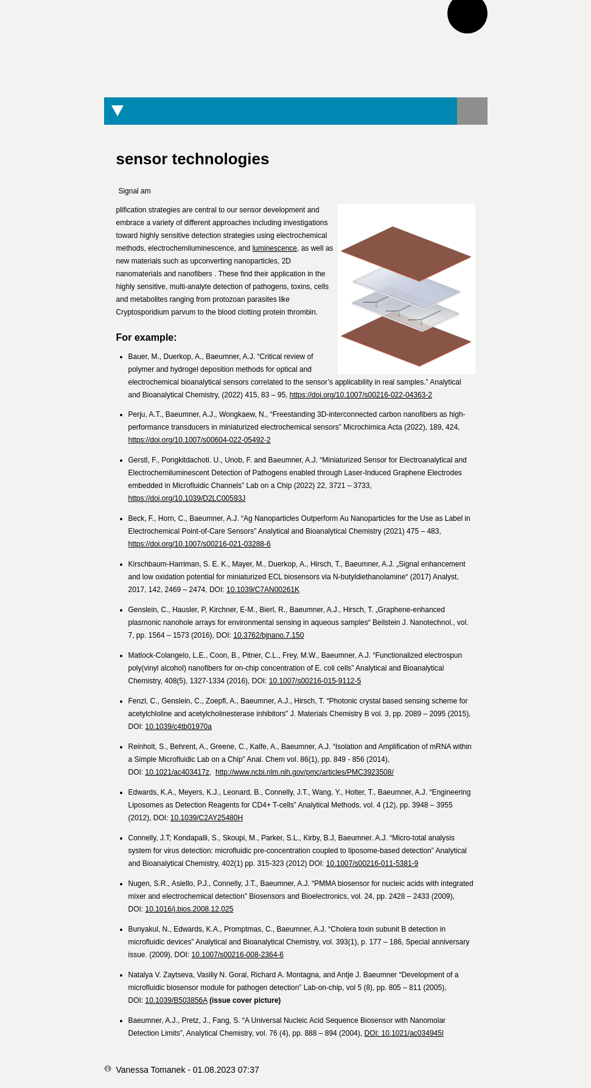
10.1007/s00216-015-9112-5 (315, 681)
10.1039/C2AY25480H (206, 818)
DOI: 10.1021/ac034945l (403, 1033)
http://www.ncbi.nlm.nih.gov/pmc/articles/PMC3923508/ (304, 772)
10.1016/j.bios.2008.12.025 (189, 909)
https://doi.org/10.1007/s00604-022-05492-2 (199, 440)
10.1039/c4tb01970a (178, 726)
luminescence (275, 248)
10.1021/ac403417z (177, 772)
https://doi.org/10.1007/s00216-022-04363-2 (361, 395)
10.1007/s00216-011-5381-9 (372, 863)
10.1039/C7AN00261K (262, 589)
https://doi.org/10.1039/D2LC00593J (187, 498)
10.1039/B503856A (176, 1000)
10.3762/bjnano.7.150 (268, 635)
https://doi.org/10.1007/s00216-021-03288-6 (199, 544)
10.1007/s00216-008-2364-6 (238, 954)
